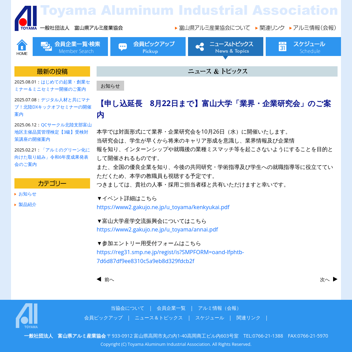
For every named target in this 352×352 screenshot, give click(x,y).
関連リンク (248, 317)
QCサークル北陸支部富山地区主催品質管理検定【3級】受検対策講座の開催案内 (53, 132)
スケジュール (209, 317)
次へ (325, 279)
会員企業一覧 (171, 308)
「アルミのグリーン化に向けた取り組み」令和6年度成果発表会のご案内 (52, 157)
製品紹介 (27, 204)
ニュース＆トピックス (159, 317)
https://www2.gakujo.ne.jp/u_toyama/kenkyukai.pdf (163, 207)
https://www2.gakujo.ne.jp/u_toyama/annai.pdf (157, 229)
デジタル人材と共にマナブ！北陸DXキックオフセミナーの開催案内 (52, 107)
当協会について (127, 308)
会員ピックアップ (103, 317)
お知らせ (27, 194)
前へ (109, 279)
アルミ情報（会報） (219, 308)
